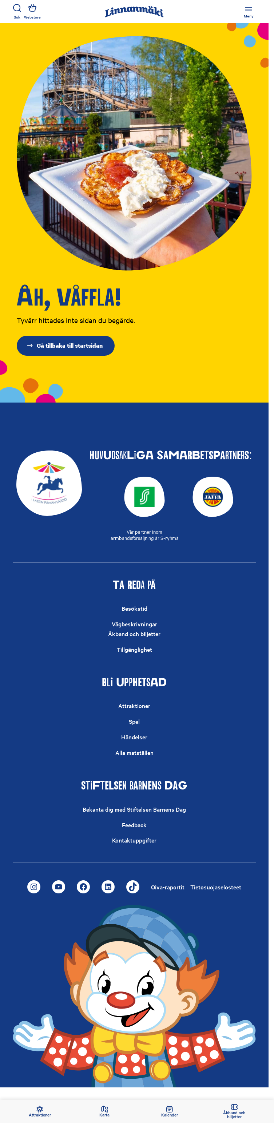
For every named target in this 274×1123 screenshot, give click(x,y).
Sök (17, 12)
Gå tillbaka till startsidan (64, 346)
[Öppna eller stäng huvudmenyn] (248, 11)
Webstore (32, 12)
